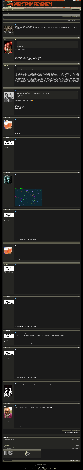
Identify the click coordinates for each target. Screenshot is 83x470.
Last (79, 16)
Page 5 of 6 (65, 16)
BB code (26, 451)
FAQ (7, 10)
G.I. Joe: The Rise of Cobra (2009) (11, 440)
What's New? (15, 9)
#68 (78, 209)
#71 (78, 296)
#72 (78, 330)
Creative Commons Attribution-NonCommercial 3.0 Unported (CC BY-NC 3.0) (47, 468)
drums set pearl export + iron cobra (9, 443)
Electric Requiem (72, 460)
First (68, 16)
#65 (78, 117)
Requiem (8, 13)
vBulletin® (41, 464)
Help (78, 0)
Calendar (10, 10)
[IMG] (25, 453)
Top (78, 460)
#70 (78, 262)
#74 (78, 381)
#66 (78, 137)
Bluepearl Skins (44, 469)
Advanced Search (77, 10)
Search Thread (73, 20)
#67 (78, 172)
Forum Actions (14, 10)
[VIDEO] (26, 454)
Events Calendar (21, 9)
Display (78, 20)
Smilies (26, 452)
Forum (10, 9)
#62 (78, 37)
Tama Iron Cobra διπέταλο (7, 438)
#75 (78, 403)
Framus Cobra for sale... (7, 445)
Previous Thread (39, 434)
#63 (78, 63)
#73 (78, 347)
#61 (78, 22)
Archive (77, 460)
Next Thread (44, 434)
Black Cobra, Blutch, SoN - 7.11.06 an (9, 447)
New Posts (5, 9)
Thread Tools (68, 20)
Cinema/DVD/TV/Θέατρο (15, 13)
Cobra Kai (7, 18)
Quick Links (18, 10)
